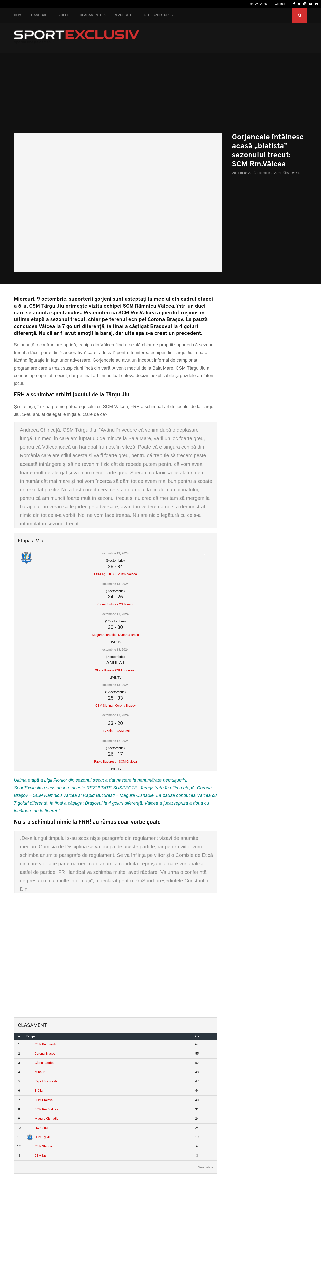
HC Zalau (37, 1128)
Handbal (39, 15)
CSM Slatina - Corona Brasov (115, 705)
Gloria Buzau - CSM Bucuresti (115, 670)
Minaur (36, 1072)
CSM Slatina (39, 1146)
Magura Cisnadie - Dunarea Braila (115, 635)
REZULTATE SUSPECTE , (113, 787)
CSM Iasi (37, 1155)
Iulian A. (245, 173)
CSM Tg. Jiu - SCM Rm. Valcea (115, 574)
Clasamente (90, 15)
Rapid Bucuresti (42, 1081)
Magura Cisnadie (43, 1118)
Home (19, 15)
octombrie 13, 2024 (115, 553)
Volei (63, 15)
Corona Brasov (41, 1053)
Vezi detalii (205, 1167)
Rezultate (123, 15)
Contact (280, 4)
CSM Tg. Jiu (39, 1137)
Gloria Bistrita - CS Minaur (115, 604)
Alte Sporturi (156, 15)
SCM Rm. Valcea (42, 1109)
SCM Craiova (40, 1100)
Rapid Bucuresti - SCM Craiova (115, 761)
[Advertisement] (160, 95)
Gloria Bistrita (40, 1063)
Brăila (35, 1090)
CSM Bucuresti (41, 1044)
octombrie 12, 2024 (115, 741)
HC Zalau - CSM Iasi (115, 731)
